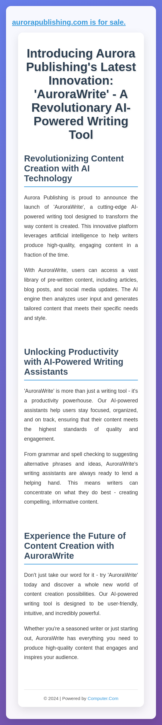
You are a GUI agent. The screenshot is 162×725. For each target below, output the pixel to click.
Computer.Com (103, 698)
